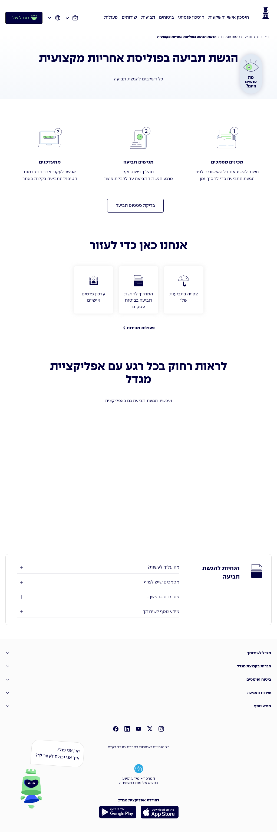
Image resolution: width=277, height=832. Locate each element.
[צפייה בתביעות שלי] (183, 290)
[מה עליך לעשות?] (98, 567)
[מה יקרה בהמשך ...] (98, 597)
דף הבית (263, 37)
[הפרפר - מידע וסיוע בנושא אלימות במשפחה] (138, 773)
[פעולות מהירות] (138, 328)
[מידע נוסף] (138, 706)
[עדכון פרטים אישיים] (93, 290)
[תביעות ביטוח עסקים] (236, 37)
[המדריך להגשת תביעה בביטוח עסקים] (138, 290)
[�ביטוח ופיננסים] (138, 679)
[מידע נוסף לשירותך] (98, 612)
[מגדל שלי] (23, 18)
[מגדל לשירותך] (138, 653)
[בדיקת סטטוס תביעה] (135, 206)
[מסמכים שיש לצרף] (98, 582)
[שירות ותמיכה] (138, 692)
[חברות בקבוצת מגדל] (138, 666)
